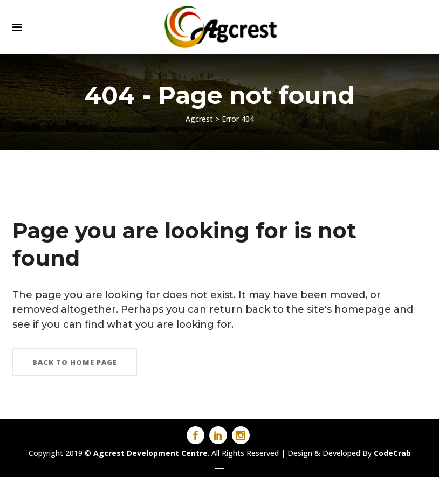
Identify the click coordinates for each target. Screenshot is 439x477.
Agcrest (199, 119)
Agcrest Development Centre (150, 453)
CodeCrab (392, 453)
